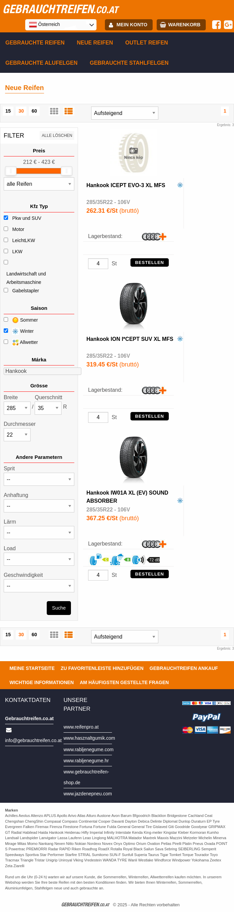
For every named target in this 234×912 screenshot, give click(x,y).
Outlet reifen (146, 43)
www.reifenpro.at (81, 727)
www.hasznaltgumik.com (89, 738)
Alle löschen (57, 135)
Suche (59, 608)
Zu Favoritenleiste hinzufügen (102, 668)
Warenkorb (184, 24)
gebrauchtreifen (60, 9)
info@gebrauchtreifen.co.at (33, 740)
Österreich (44, 25)
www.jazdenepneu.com (88, 793)
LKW (17, 251)
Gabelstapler (25, 290)
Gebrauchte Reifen (35, 43)
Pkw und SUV (26, 218)
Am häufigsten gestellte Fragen (124, 682)
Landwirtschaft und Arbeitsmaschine (26, 278)
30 (21, 111)
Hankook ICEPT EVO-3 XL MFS (125, 185)
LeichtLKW (23, 240)
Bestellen (149, 262)
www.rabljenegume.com (89, 749)
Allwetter (21, 342)
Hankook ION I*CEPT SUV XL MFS (129, 339)
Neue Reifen (95, 43)
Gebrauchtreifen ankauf (184, 668)
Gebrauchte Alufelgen (41, 63)
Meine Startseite (31, 668)
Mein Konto (132, 24)
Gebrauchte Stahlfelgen (129, 63)
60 (34, 111)
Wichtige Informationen (41, 682)
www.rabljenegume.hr (86, 760)
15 (8, 111)
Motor (18, 229)
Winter (19, 331)
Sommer (21, 320)
